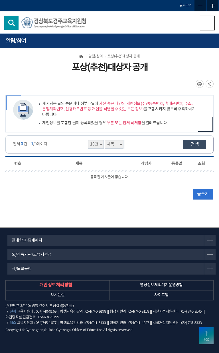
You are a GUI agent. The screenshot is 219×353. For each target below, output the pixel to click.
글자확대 (212, 5)
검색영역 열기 (11, 23)
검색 (194, 144)
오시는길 (57, 295)
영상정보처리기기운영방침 (161, 285)
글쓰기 (202, 194)
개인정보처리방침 (55, 285)
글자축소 (200, 5)
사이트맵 (161, 295)
